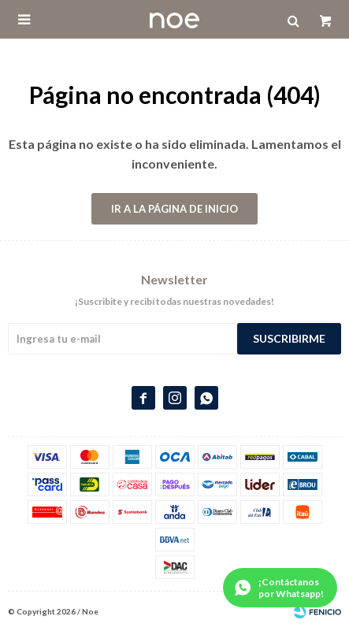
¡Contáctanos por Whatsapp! (291, 587)
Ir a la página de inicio (174, 208)
